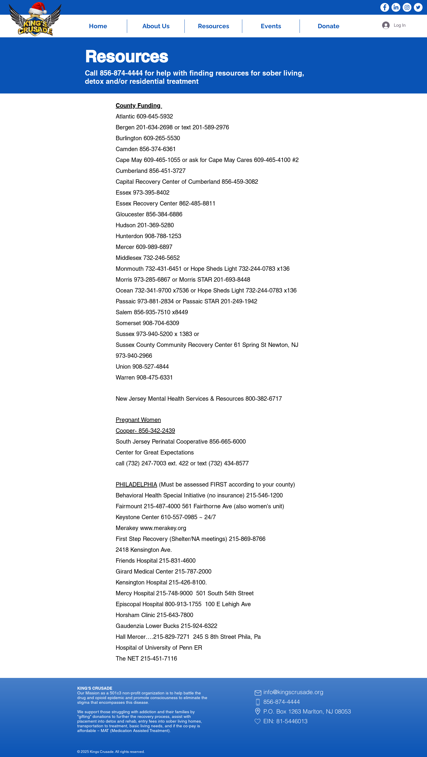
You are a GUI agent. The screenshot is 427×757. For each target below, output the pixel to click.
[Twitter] (418, 7)
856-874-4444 (281, 701)
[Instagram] (407, 7)
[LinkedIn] (395, 7)
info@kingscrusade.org (293, 692)
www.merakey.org (163, 528)
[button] (155, 26)
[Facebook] (384, 7)
